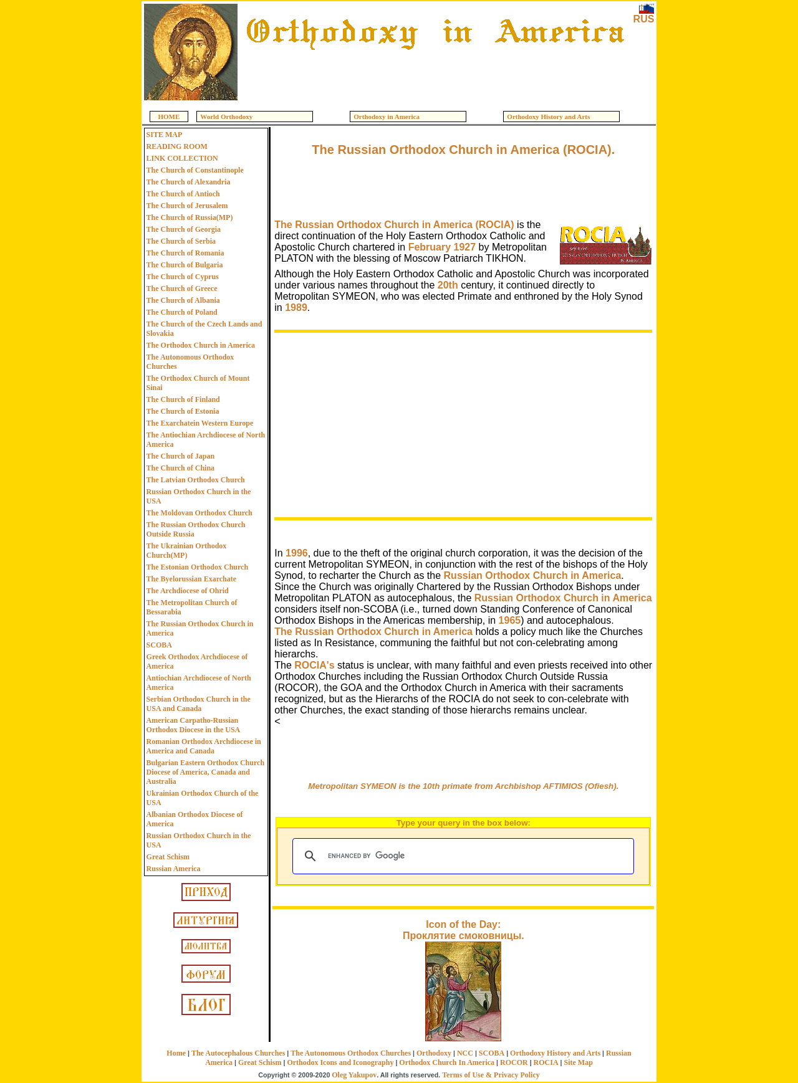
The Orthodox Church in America (201, 345)
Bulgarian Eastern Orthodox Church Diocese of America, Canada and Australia (205, 772)
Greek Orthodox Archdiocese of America (197, 661)
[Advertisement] (435, 76)
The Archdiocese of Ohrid (188, 590)
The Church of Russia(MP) (190, 217)
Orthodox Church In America (446, 1062)
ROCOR (514, 1062)
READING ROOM (177, 146)
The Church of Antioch (183, 193)
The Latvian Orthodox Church (196, 479)
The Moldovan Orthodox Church (199, 512)
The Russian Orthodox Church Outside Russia (196, 529)
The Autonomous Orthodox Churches (190, 362)
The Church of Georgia (184, 229)
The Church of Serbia (181, 241)
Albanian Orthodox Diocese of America (195, 819)
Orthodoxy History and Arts (555, 1053)
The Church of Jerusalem (187, 205)
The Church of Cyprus (183, 276)
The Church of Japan (180, 456)
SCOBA (159, 645)
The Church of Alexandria (189, 182)
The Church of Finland (183, 399)
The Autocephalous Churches (238, 1053)
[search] (461, 856)
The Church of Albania (183, 300)
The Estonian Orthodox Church (197, 567)
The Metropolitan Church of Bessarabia (192, 607)
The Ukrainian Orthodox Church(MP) (187, 551)
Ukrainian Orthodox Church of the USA (203, 798)
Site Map (578, 1062)
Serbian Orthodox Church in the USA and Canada (199, 704)
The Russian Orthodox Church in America (200, 628)
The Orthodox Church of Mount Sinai (198, 383)
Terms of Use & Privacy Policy (491, 1075)
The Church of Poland (182, 312)
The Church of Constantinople (195, 170)
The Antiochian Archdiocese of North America (206, 440)
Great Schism (168, 856)
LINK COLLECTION (182, 158)
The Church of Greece (182, 288)
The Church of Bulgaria (185, 264)
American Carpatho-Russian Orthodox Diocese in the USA (194, 725)
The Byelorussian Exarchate (191, 579)
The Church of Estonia (183, 411)
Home (176, 1053)
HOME (169, 116)
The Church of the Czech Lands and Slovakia (204, 329)
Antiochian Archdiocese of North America (199, 683)
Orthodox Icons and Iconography (340, 1062)
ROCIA (546, 1062)
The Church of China (180, 468)
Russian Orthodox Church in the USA (199, 496)
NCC (465, 1053)
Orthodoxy (433, 1053)
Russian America (174, 868)
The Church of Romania (185, 253)
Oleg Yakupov (354, 1075)
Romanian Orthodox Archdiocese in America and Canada (204, 746)
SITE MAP (165, 134)
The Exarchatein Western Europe (200, 423)
